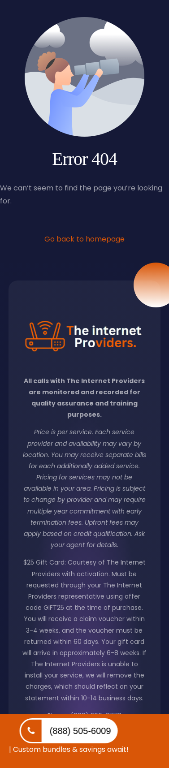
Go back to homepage (84, 239)
